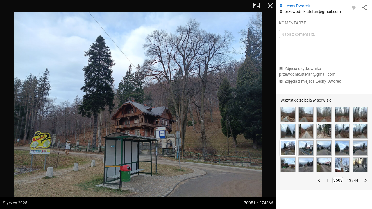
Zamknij (270, 6)
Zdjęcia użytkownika (307, 71)
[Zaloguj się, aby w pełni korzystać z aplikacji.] (353, 7)
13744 (352, 180)
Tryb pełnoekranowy (258, 6)
